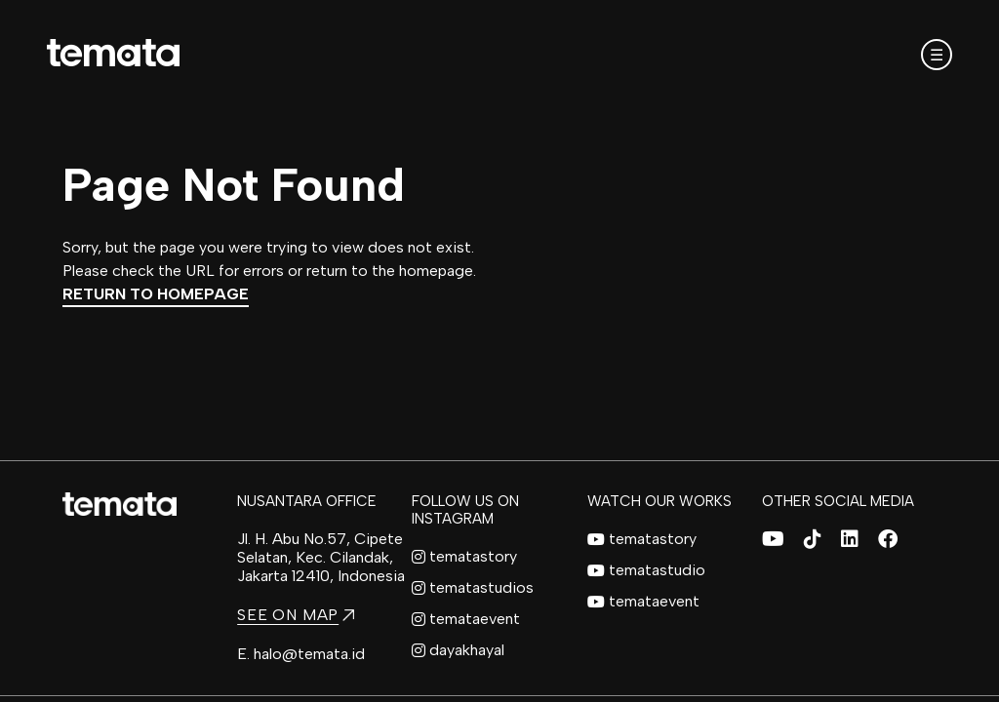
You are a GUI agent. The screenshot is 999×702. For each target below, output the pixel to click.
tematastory (464, 556)
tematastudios (473, 587)
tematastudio (646, 570)
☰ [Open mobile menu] (936, 55)
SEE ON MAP (295, 614)
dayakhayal (458, 650)
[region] (499, 351)
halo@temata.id (309, 653)
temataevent (466, 618)
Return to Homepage (155, 294)
